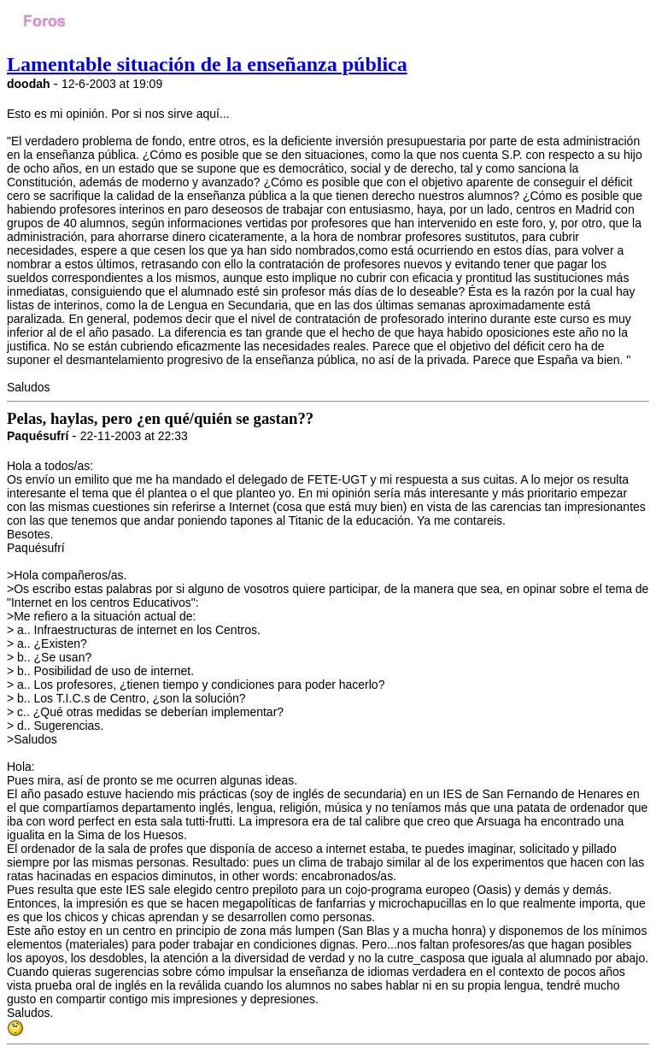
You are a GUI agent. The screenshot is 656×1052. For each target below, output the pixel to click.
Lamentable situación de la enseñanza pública (207, 64)
